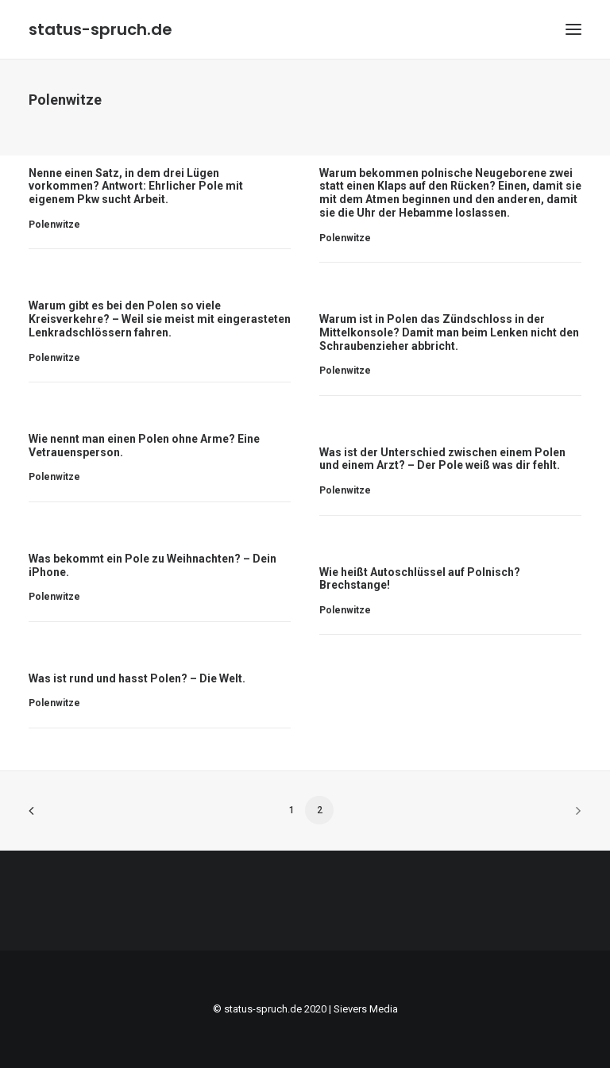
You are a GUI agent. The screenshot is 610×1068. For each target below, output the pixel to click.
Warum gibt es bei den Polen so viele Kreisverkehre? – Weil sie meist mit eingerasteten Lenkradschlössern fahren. (160, 319)
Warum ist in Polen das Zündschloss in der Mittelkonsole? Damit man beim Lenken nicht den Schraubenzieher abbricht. (449, 332)
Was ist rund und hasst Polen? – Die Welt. (137, 678)
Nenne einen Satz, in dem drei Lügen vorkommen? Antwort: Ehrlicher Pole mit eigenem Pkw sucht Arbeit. (136, 186)
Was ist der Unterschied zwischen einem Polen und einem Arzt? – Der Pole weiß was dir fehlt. (442, 459)
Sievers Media (366, 1009)
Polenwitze (54, 224)
